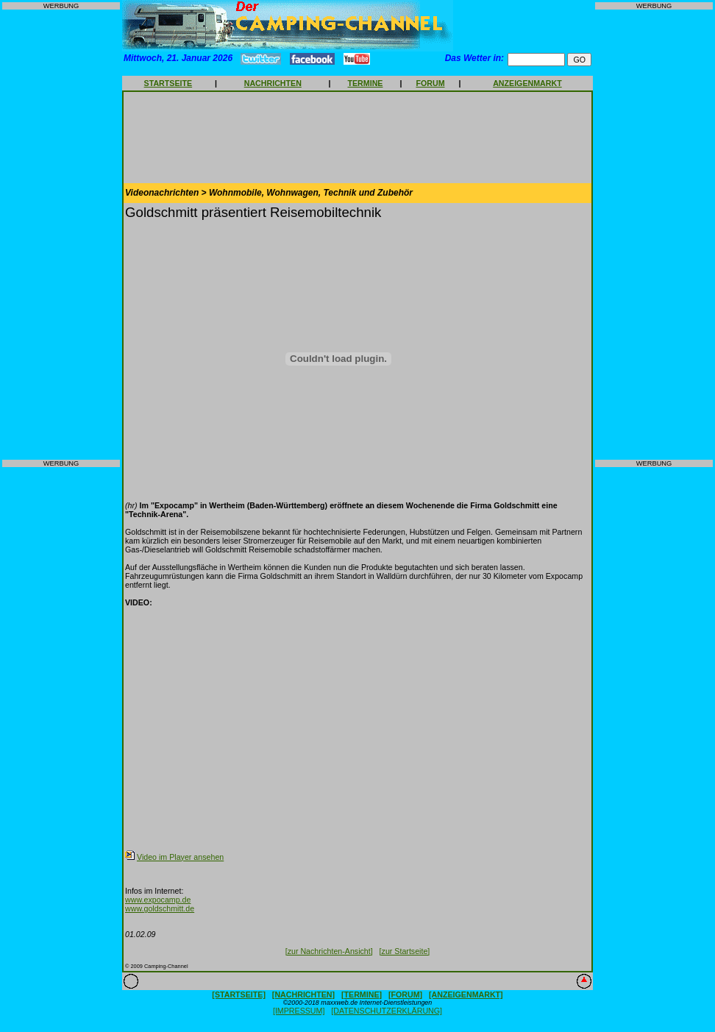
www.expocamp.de (158, 899)
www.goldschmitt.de (159, 908)
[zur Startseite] (405, 951)
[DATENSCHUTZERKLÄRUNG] (386, 1010)
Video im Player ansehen (180, 857)
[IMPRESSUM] (298, 1010)
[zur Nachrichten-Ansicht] (329, 951)
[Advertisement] (61, 234)
